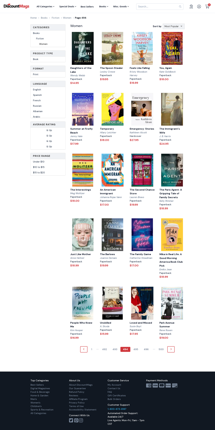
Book (35, 59)
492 (104, 349)
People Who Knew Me (81, 324)
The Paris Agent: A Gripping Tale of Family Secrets (170, 193)
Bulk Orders (114, 399)
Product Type (43, 53)
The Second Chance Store (142, 191)
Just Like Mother (80, 254)
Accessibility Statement (82, 409)
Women (43, 44)
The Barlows (107, 254)
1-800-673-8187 (117, 409)
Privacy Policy (77, 402)
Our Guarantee (77, 388)
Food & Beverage (40, 392)
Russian (37, 105)
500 (161, 349)
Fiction (40, 38)
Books (36, 33)
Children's (36, 406)
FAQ (110, 392)
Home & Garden (39, 395)
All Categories (38, 413)
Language (40, 83)
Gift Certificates (117, 395)
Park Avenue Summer (166, 324)
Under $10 (38, 161)
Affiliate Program (78, 399)
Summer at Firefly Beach (81, 130)
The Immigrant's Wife (169, 130)
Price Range (41, 156)
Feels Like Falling (140, 68)
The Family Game (140, 254)
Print (35, 74)
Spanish (37, 95)
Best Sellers (37, 384)
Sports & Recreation (41, 409)
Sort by (157, 26)
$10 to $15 (38, 167)
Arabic (36, 116)
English (37, 89)
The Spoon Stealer (111, 68)
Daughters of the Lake (80, 70)
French (37, 100)
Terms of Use (76, 406)
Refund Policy (76, 392)
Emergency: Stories (142, 128)
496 (146, 349)
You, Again (165, 68)
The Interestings (80, 189)
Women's (35, 402)
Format (38, 68)
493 (115, 349)
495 (135, 349)
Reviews (73, 395)
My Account (114, 384)
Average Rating (44, 124)
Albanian (38, 111)
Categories (41, 27)
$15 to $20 (39, 172)
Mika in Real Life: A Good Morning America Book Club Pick (171, 260)
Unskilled (105, 322)
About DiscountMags (81, 384)
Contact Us (114, 388)
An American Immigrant (108, 191)
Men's (33, 399)
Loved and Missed (141, 322)
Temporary (107, 128)
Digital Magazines (40, 388)
